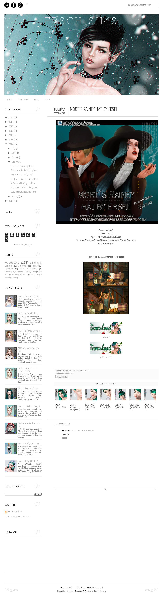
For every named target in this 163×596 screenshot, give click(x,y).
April (14, 153)
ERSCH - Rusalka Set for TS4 (29, 406)
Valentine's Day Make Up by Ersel (24, 188)
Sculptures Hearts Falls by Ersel (24, 170)
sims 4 (8, 265)
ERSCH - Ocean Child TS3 (28, 461)
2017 (11, 131)
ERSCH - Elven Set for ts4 (28, 296)
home (9, 100)
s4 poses (35, 275)
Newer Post (56, 489)
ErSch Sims (81, 22)
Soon (47, 100)
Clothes (22, 265)
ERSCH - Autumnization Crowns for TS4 (27, 369)
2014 (11, 144)
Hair (26, 272)
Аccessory (68, 373)
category (23, 100)
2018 (11, 126)
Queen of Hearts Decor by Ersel (23, 192)
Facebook (13, 5)
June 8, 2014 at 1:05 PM (84, 430)
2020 (11, 117)
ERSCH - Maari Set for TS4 (28, 388)
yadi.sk (106, 337)
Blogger (28, 244)
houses (7, 278)
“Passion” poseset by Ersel (22, 166)
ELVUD (103, 257)
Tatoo (21, 269)
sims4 (33, 262)
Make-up (34, 269)
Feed (6, 5)
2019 (11, 122)
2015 (11, 140)
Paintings (15, 275)
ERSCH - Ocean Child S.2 (28, 313)
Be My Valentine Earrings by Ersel (24, 179)
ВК (26, 3)
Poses (34, 266)
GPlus (20, 5)
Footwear (8, 272)
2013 (11, 201)
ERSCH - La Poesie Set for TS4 (29, 331)
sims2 (15, 278)
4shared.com (105, 357)
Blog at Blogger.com (65, 591)
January (15, 196)
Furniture (9, 269)
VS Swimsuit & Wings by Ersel (23, 183)
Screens (18, 272)
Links (36, 100)
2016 (11, 135)
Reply (64, 438)
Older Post (155, 489)
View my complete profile (18, 517)
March (14, 157)
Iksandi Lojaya (100, 591)
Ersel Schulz (73, 371)
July (13, 149)
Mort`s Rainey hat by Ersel (22, 175)
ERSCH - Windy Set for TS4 (28, 443)
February (15, 162)
